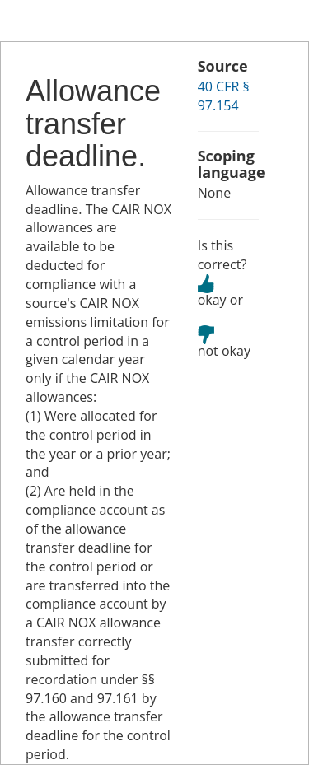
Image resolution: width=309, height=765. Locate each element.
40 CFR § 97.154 (224, 95)
